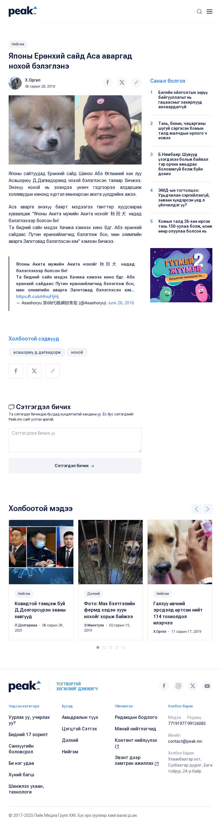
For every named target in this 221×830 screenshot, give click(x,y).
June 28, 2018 (120, 302)
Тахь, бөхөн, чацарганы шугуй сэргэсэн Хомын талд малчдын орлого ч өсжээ (182, 130)
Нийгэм (18, 44)
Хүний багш (21, 774)
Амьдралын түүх (80, 717)
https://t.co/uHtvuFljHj (37, 296)
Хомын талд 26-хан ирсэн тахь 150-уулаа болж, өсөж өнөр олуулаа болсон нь (185, 226)
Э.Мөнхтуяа (94, 625)
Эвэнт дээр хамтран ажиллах (137, 760)
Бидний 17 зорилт (28, 734)
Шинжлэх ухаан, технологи (26, 789)
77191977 (177, 723)
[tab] (97, 647)
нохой (77, 352)
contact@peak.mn (185, 741)
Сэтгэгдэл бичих (75, 466)
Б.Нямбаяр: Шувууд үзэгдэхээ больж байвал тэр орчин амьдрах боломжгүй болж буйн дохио (183, 164)
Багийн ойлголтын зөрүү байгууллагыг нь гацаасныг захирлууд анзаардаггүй (183, 99)
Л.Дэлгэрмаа (26, 625)
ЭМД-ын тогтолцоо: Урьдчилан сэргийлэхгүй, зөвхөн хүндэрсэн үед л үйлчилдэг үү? (184, 197)
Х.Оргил (33, 80)
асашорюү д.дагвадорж (37, 352)
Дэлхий (93, 594)
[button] (199, 11)
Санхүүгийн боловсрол (21, 748)
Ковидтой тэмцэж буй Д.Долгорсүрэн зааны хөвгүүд (40, 610)
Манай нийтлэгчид (135, 729)
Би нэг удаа (21, 763)
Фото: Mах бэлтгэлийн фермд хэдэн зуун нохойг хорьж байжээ (109, 610)
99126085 (196, 723)
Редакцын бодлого (136, 717)
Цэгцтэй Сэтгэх (79, 729)
